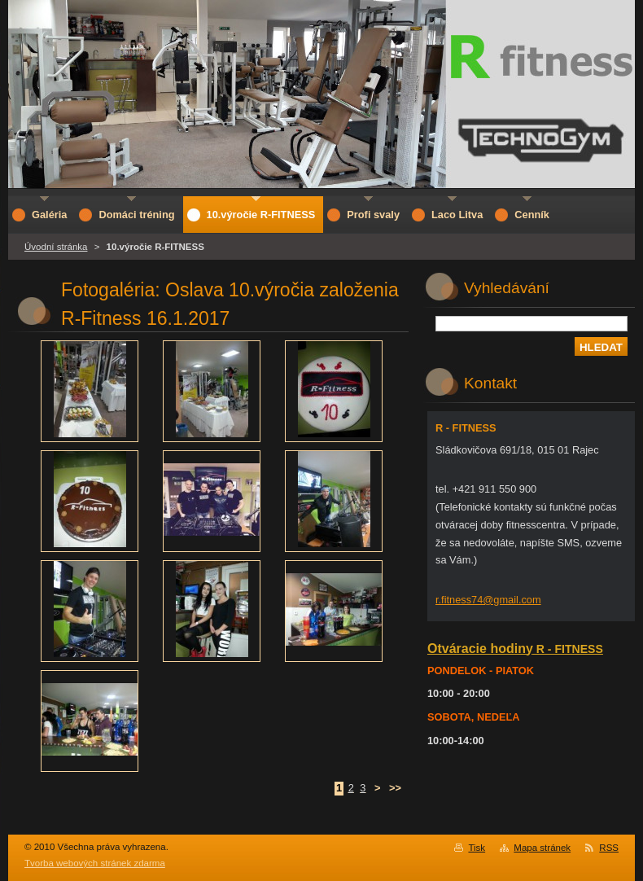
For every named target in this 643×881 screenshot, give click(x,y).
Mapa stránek (542, 848)
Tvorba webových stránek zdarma (94, 863)
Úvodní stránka (55, 247)
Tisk (476, 848)
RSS (609, 848)
